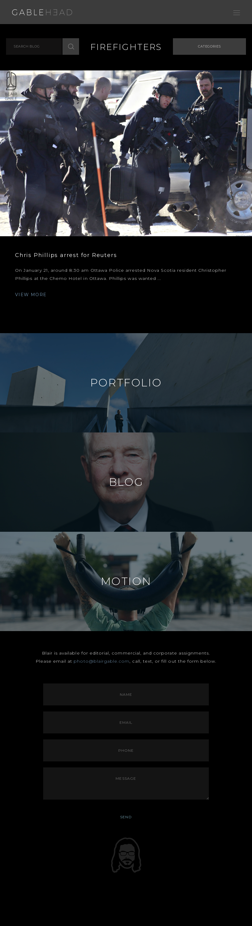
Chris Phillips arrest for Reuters (66, 255)
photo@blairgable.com (101, 661)
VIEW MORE (31, 294)
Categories (209, 46)
